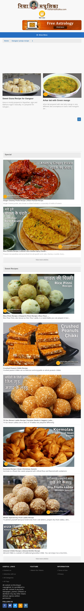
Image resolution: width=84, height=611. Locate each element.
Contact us (7, 570)
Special (8, 155)
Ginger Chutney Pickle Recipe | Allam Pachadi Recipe (23, 200)
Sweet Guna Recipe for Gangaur (18, 98)
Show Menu (42, 35)
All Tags (6, 581)
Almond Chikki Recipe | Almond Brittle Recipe (21, 551)
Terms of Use (62, 570)
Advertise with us (10, 574)
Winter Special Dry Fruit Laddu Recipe (18, 517)
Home (6, 41)
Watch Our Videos (37, 570)
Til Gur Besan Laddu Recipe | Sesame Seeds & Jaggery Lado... (28, 420)
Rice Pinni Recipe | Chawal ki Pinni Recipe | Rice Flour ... (26, 316)
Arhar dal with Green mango (56, 100)
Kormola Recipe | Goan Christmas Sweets (20, 469)
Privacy (61, 574)
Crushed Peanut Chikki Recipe (15, 368)
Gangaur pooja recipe (20, 41)
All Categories (8, 578)
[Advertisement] (42, 59)
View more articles (42, 260)
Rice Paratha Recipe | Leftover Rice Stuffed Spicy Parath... (25, 251)
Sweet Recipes (11, 269)
